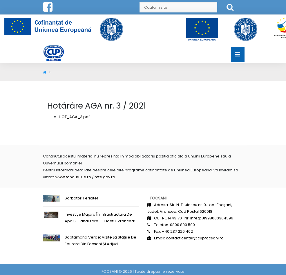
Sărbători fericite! (81, 198)
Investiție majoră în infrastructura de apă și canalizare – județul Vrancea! (100, 218)
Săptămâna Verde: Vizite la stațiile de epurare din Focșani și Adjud (100, 240)
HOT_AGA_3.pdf (74, 117)
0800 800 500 (182, 225)
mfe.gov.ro (105, 177)
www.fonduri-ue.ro (73, 177)
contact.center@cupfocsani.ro (195, 238)
